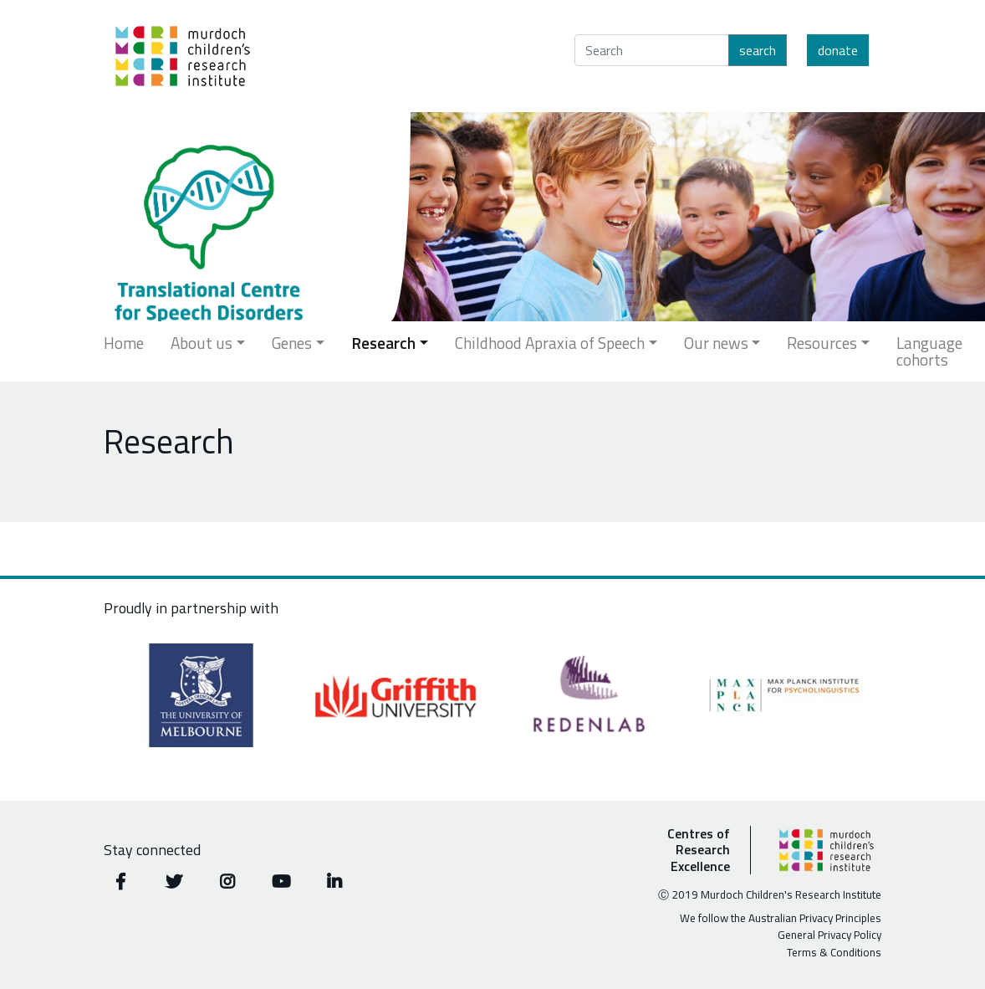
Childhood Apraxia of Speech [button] (550, 343)
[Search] (651, 50)
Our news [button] (716, 343)
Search (757, 50)
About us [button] (201, 343)
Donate (838, 50)
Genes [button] (292, 343)
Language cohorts (929, 351)
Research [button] (383, 343)
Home (124, 343)
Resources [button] (822, 343)
